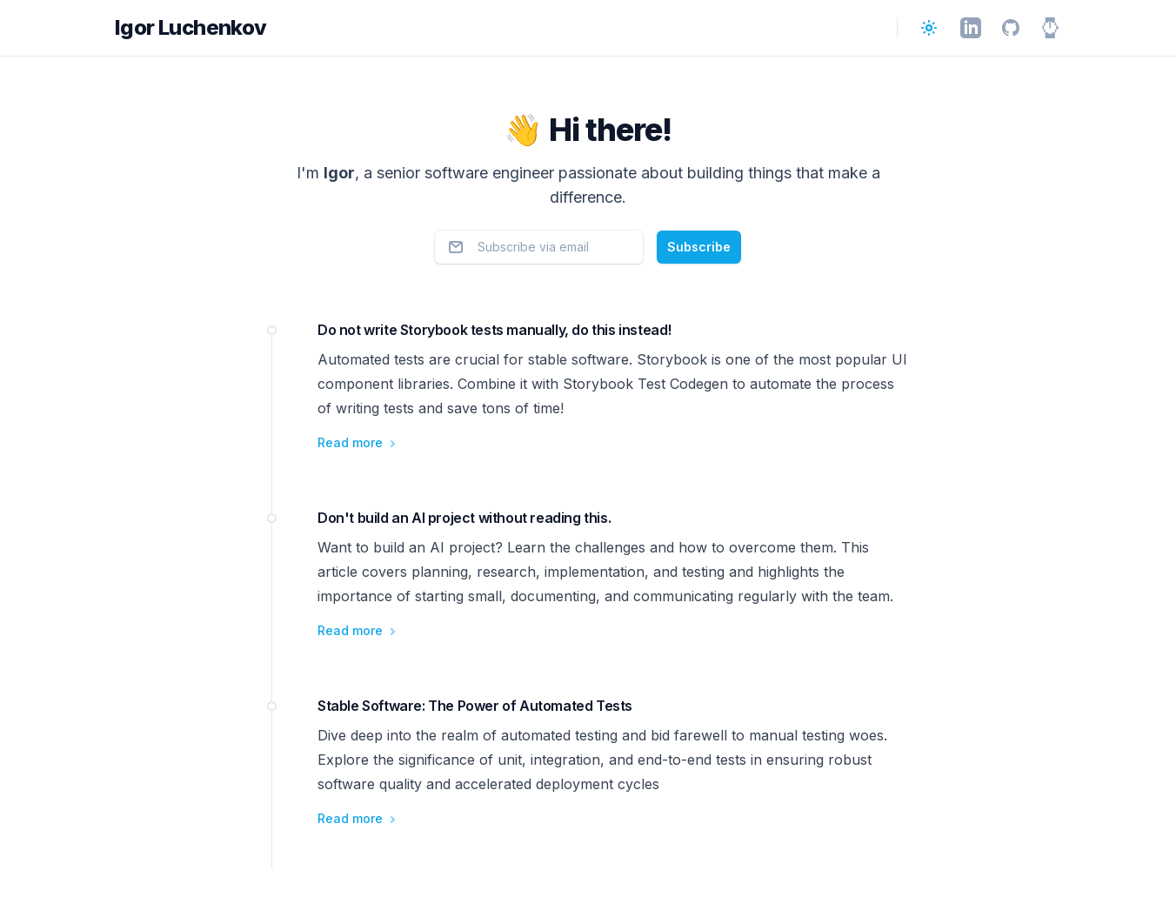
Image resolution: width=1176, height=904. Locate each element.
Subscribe (699, 246)
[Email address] (539, 247)
